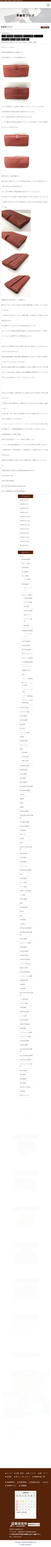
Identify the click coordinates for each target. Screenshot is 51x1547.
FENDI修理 (23, 947)
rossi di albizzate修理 (26, 1055)
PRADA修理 (23, 853)
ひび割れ (22, 924)
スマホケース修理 (25, 1036)
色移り (22, 803)
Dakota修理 (23, 878)
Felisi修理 (23, 988)
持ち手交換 (25, 756)
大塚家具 (22, 1091)
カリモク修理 (28, 602)
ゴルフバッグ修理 (25, 943)
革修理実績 (23, 1482)
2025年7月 (23, 537)
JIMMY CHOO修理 (25, 891)
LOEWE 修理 (24, 955)
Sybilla (22, 838)
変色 (21, 903)
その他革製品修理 (27, 662)
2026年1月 (23, 512)
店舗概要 (23, 1485)
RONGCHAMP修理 (26, 928)
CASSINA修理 (28, 598)
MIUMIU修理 (23, 770)
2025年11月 (23, 520)
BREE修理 (23, 1028)
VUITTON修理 (26, 641)
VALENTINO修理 (25, 959)
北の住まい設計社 (25, 1087)
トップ (9, 1473)
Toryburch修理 (24, 811)
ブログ (4, 36)
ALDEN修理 (23, 1070)
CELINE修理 (23, 907)
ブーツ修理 (27, 579)
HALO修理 (23, 1083)
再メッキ (22, 834)
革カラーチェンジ (27, 654)
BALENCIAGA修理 (25, 870)
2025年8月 (23, 533)
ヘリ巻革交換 (24, 999)
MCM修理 (23, 1074)
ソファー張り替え (25, 963)
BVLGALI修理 (24, 951)
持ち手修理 (23, 782)
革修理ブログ (11, 1485)
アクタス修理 (24, 1003)
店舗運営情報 (24, 980)
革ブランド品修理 (28, 36)
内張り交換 (25, 760)
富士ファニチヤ (24, 1095)
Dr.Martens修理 (24, 1040)
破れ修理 (22, 724)
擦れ (28, 39)
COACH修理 (23, 720)
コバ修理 (22, 895)
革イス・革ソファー (23, 1477)
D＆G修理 (23, 778)
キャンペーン (24, 866)
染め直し (12, 39)
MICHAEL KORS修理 (26, 786)
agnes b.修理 (24, 968)
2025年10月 (23, 525)
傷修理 (18, 39)
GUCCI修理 (23, 716)
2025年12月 (23, 516)
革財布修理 (10, 36)
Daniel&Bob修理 (25, 972)
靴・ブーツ (44, 1473)
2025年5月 (23, 545)
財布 (23, 674)
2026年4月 (23, 500)
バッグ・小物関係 (27, 678)
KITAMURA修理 (24, 765)
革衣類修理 (25, 584)
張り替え (22, 728)
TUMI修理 (23, 919)
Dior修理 (22, 984)
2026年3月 (23, 504)
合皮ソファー (28, 615)
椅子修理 (26, 606)
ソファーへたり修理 (26, 1032)
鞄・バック (32, 1473)
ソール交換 (23, 1016)
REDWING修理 (24, 1011)
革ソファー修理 (26, 595)
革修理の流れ (35, 1482)
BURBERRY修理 (25, 790)
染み (21, 874)
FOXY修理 (23, 857)
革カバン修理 (26, 563)
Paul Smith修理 (24, 826)
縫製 (21, 749)
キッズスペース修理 (26, 976)
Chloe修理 (23, 830)
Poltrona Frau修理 (25, 1060)
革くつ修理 (25, 576)
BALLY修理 (23, 939)
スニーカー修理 (24, 732)
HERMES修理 (26, 559)
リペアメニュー (38, 36)
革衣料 (9, 1477)
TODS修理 (23, 1007)
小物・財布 (20, 1473)
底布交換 (26, 625)
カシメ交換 (23, 886)
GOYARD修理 (24, 1020)
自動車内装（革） (40, 1477)
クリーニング (24, 745)
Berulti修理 (23, 1079)
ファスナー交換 (24, 712)
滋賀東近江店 (5, 39)
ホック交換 (23, 882)
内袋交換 (24, 752)
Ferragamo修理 (24, 822)
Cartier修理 (23, 862)
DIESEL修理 (23, 741)
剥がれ (22, 911)
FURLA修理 (23, 899)
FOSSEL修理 (24, 1045)
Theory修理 (23, 774)
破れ (21, 915)
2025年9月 (23, 529)
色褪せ (23, 39)
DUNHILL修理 (24, 707)
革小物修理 (25, 572)
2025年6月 (23, 541)
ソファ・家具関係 (27, 696)
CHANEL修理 (26, 645)
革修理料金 (11, 1482)
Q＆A (46, 1482)
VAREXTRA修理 (25, 1024)
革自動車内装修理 (27, 630)
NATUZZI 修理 (28, 610)
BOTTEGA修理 (18, 36)
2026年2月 (23, 508)
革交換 (22, 736)
